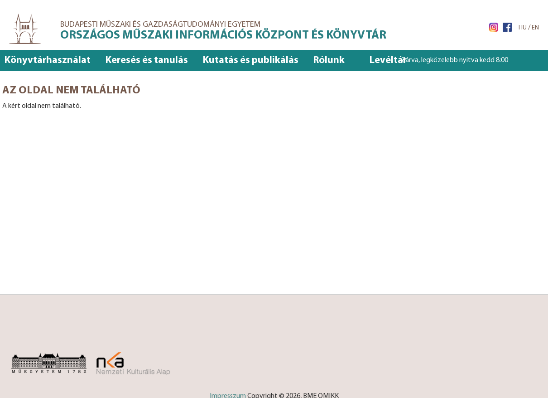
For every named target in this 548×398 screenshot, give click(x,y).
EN (535, 27)
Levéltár (388, 60)
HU (523, 27)
